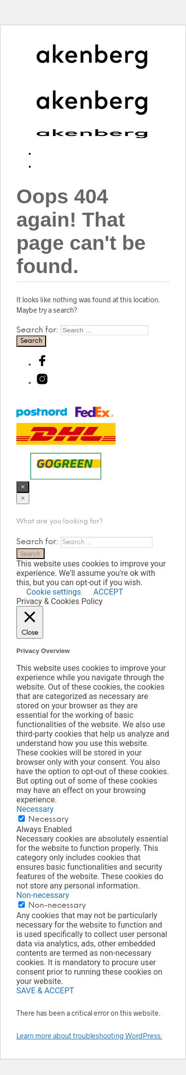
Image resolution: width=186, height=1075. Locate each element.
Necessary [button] (35, 809)
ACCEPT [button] (108, 592)
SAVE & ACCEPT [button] (45, 990)
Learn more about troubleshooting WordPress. (89, 1035)
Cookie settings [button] (53, 592)
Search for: (37, 330)
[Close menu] (22, 487)
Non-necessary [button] (42, 895)
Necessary (48, 819)
